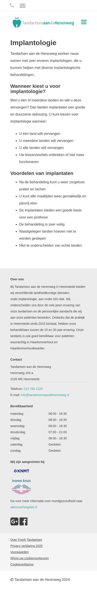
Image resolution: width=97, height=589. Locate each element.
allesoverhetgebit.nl (23, 507)
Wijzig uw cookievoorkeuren (29, 558)
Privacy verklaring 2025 (26, 546)
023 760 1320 (33, 389)
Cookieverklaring (21, 564)
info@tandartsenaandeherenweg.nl (45, 395)
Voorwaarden (19, 552)
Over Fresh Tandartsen (26, 539)
